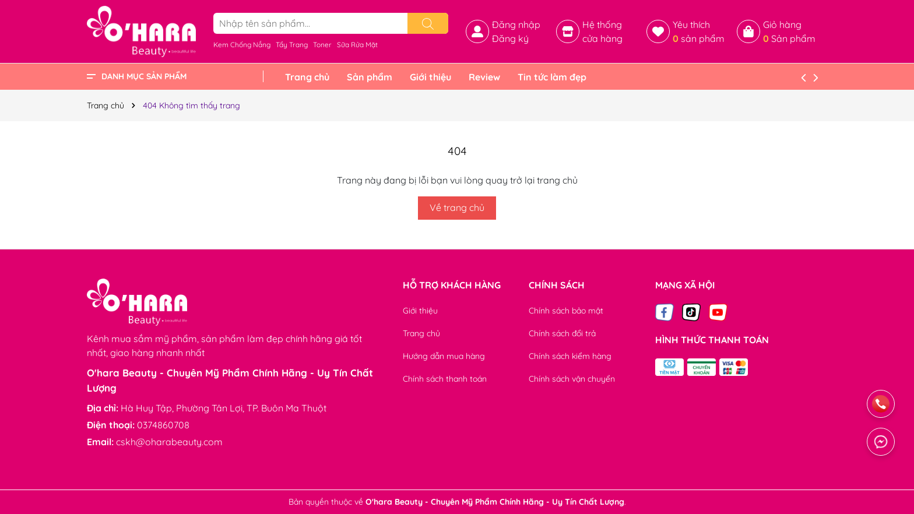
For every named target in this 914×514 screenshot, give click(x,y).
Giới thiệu (430, 77)
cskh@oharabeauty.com (169, 442)
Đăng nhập (516, 24)
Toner (322, 44)
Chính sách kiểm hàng (570, 356)
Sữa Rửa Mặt (357, 44)
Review (484, 77)
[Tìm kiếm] (427, 23)
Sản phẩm (369, 77)
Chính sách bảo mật (566, 310)
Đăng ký (510, 38)
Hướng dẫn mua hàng (444, 356)
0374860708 (163, 425)
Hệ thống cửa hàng (602, 31)
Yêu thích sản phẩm (699, 31)
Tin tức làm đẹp (552, 77)
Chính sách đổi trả (562, 333)
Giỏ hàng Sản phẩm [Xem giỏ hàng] (789, 31)
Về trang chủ (457, 207)
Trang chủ (307, 77)
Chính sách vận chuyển (572, 379)
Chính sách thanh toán (445, 379)
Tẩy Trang (292, 44)
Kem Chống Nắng (241, 44)
